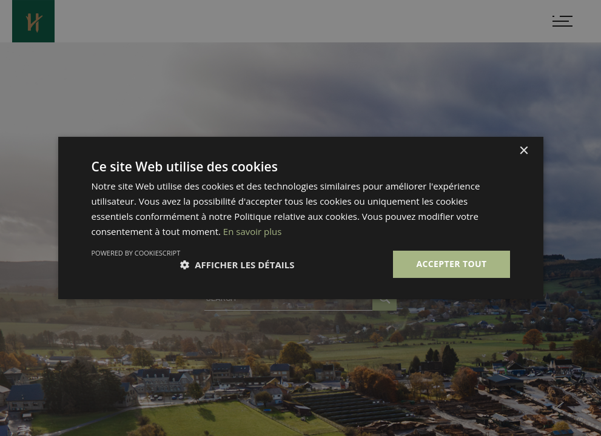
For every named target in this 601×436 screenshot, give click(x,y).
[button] (237, 264)
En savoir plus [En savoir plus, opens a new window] (252, 231)
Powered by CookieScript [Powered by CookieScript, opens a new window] (136, 252)
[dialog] (300, 218)
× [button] (523, 151)
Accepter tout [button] (451, 263)
